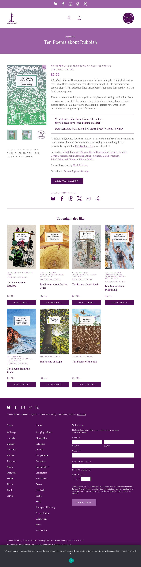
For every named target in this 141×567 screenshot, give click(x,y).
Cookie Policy (42, 467)
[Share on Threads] (70, 198)
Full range (11, 432)
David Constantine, (99, 152)
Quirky (10, 490)
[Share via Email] (88, 198)
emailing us (126, 489)
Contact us (40, 461)
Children (11, 444)
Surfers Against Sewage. (76, 171)
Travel (10, 496)
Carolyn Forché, (118, 152)
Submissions (41, 519)
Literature (11, 461)
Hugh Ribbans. (80, 165)
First (75, 446)
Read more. (81, 414)
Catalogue (40, 444)
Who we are (41, 530)
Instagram (70, 4)
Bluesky (55, 4)
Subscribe (84, 503)
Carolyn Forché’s (84, 146)
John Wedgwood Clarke (63, 159)
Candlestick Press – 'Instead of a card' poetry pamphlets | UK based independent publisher (11, 18)
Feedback (40, 490)
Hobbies (11, 455)
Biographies (41, 438)
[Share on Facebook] (62, 198)
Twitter (85, 4)
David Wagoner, (111, 155)
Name (76, 438)
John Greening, (77, 155)
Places (10, 484)
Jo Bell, (65, 152)
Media (38, 496)
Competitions (42, 455)
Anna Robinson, (93, 155)
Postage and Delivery (45, 507)
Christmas (11, 450)
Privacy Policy (42, 513)
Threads (77, 4)
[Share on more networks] (97, 198)
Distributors (41, 473)
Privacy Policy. (78, 489)
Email (76, 451)
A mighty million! (44, 432)
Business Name (81, 461)
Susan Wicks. (87, 159)
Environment (42, 478)
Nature (10, 467)
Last (107, 446)
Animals (11, 438)
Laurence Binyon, (79, 152)
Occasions (11, 473)
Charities (40, 450)
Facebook (63, 4)
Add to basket (67, 181)
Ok (71, 561)
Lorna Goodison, (59, 155)
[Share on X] (79, 198)
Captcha (78, 475)
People (10, 478)
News (38, 502)
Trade (38, 525)
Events (39, 484)
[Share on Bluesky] (53, 198)
